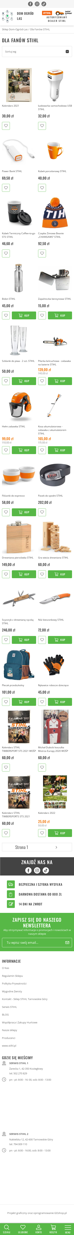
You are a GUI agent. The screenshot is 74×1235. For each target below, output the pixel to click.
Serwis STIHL (9, 1007)
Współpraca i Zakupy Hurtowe (19, 1022)
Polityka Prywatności (14, 983)
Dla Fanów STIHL (40, 29)
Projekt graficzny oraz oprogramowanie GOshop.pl (37, 1213)
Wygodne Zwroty (12, 991)
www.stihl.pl (9, 1045)
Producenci (8, 1038)
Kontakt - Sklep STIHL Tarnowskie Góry (25, 999)
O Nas (5, 968)
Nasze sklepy (9, 1030)
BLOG (5, 1014)
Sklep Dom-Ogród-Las (15, 29)
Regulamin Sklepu (12, 976)
